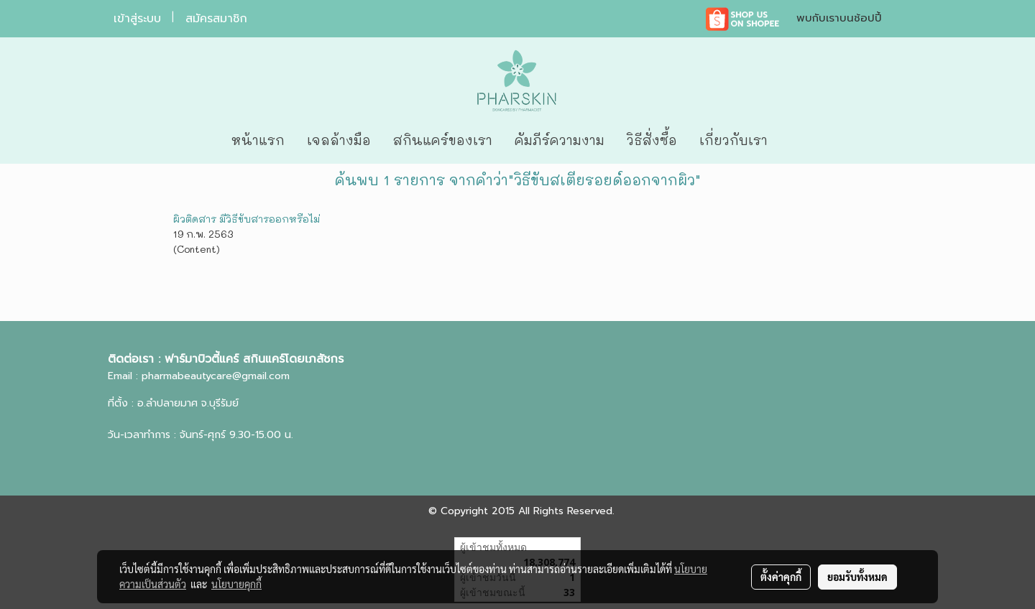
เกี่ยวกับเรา (733, 140)
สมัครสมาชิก (216, 18)
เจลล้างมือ (339, 140)
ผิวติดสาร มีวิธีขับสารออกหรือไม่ (246, 219)
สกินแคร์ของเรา (442, 140)
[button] (800, 141)
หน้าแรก (258, 140)
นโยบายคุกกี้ (236, 583)
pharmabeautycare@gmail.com (216, 375)
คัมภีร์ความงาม (559, 140)
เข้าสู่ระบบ (137, 18)
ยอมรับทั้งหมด (857, 576)
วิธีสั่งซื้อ (652, 140)
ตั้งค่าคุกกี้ (780, 576)
